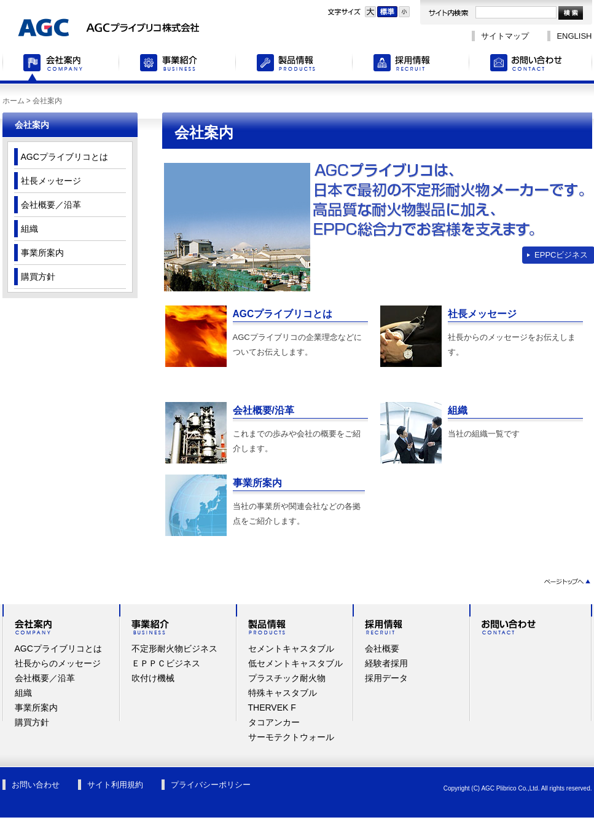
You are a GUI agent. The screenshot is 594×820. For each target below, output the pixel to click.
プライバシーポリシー (211, 784)
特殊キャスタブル (282, 693)
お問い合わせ (530, 64)
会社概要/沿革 (263, 410)
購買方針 (38, 277)
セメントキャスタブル (291, 648)
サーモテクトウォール (291, 737)
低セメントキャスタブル (295, 663)
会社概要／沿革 (51, 205)
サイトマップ (505, 36)
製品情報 (294, 64)
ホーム (13, 101)
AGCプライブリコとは (283, 314)
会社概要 (382, 648)
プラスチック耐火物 (287, 678)
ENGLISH (574, 36)
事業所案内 (257, 483)
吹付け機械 (152, 678)
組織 (457, 410)
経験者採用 (386, 663)
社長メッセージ (482, 314)
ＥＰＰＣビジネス (165, 663)
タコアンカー (274, 722)
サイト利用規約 (115, 784)
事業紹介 (177, 64)
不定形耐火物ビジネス (174, 648)
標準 (387, 11)
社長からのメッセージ (58, 663)
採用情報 (411, 64)
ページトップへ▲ (567, 582)
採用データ (386, 678)
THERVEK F (272, 707)
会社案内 (60, 64)
